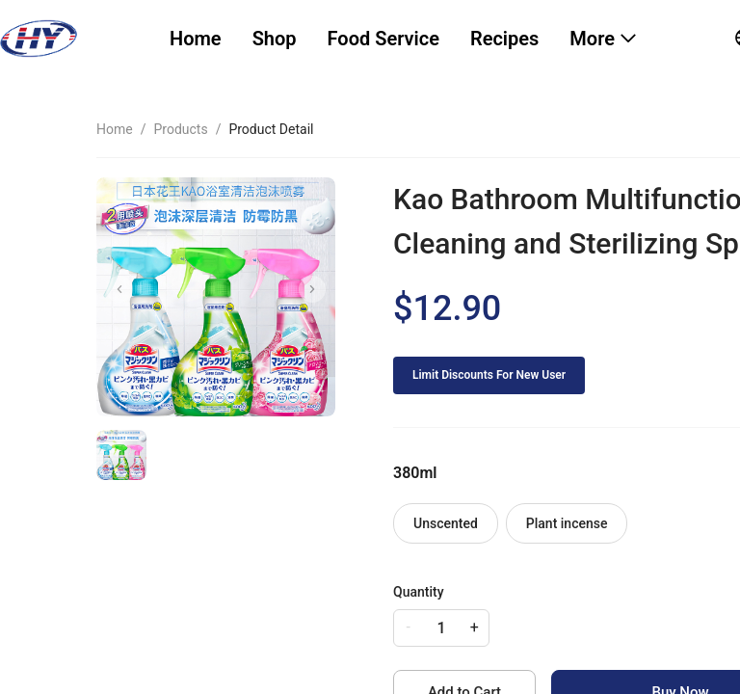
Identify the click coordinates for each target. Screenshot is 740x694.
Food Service (383, 38)
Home (196, 38)
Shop (274, 38)
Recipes (504, 38)
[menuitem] (195, 39)
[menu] (428, 38)
